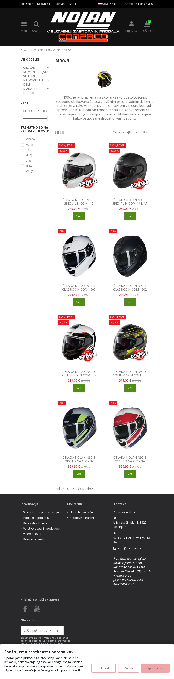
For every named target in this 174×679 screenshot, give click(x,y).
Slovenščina (109, 4)
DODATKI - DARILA (31, 90)
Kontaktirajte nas (35, 523)
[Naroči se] (58, 630)
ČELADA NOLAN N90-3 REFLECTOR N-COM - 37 (79, 373)
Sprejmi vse (155, 668)
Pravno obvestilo (35, 539)
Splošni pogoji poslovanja (41, 512)
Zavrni (128, 668)
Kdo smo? (27, 4)
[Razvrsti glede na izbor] (125, 132)
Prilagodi (104, 668)
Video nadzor (32, 534)
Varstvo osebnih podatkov (41, 528)
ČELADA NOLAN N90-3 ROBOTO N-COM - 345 (130, 459)
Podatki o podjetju (36, 518)
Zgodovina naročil (82, 518)
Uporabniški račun (82, 512)
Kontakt (61, 4)
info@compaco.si (130, 548)
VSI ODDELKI (30, 59)
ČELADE (29, 67)
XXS (30, 139)
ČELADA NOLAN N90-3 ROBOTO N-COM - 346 (79, 459)
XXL (30, 171)
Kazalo (73, 4)
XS (29, 145)
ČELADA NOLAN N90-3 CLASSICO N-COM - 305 (79, 287)
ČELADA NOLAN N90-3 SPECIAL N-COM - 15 (79, 202)
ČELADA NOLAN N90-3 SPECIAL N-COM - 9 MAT (130, 202)
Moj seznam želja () (139, 4)
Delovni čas (44, 4)
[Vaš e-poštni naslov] (37, 630)
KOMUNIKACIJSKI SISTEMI (35, 74)
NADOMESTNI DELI (33, 82)
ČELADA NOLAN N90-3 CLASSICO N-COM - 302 (130, 287)
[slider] (22, 118)
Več (78, 216)
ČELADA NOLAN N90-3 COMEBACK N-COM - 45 (130, 373)
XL (29, 166)
